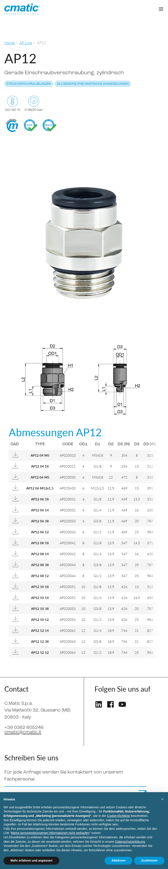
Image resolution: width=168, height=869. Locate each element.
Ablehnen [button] (119, 860)
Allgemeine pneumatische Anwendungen (93, 84)
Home (9, 42)
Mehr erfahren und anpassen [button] (31, 860)
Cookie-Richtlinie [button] (118, 816)
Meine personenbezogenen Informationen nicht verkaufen (50, 833)
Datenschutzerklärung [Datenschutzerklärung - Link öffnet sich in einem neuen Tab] (130, 841)
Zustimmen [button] (149, 860)
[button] (162, 799)
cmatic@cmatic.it (22, 732)
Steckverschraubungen (29, 84)
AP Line (25, 42)
